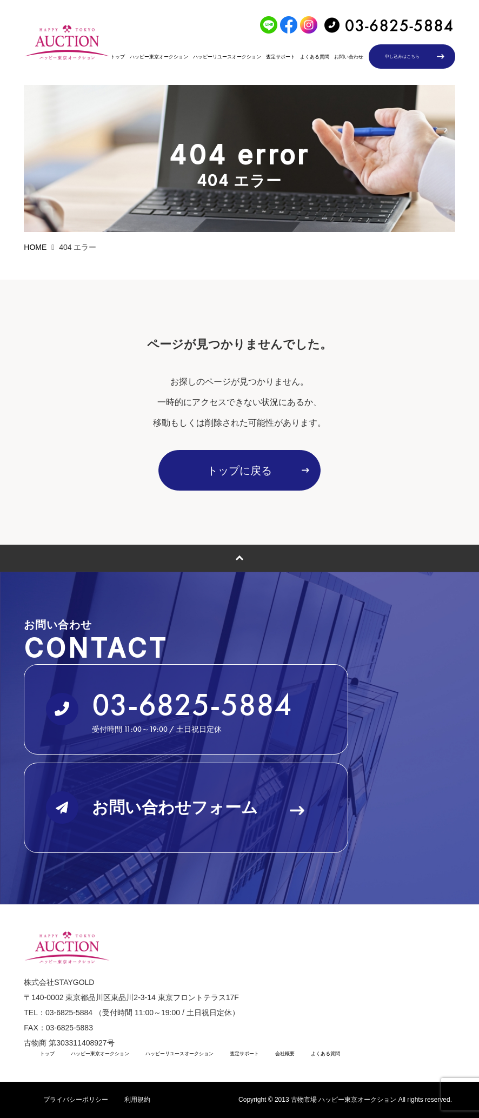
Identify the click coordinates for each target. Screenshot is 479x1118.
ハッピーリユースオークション (227, 56)
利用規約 (137, 1099)
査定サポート (280, 56)
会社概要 (285, 1053)
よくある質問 (314, 56)
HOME (35, 247)
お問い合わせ (348, 56)
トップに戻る (239, 471)
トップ (117, 56)
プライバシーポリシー (75, 1099)
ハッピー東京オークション (159, 56)
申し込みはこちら (402, 56)
